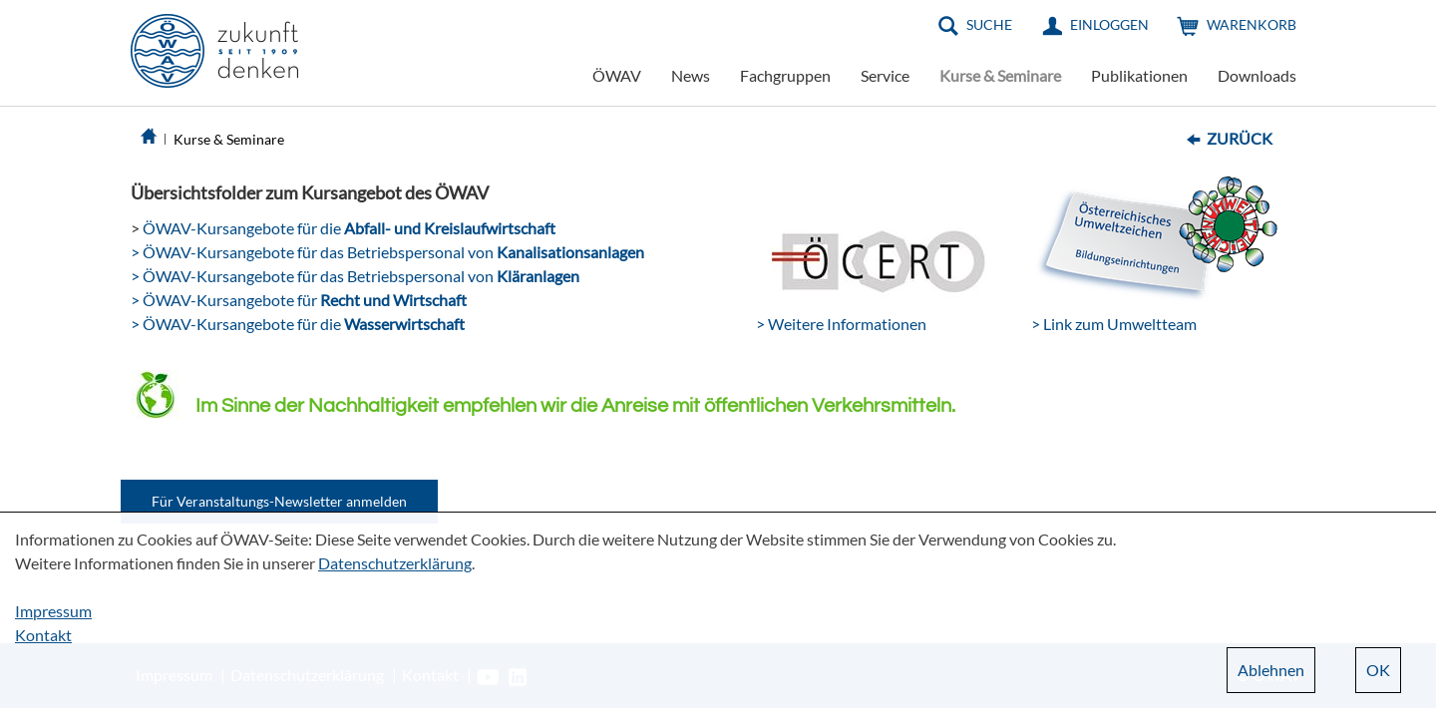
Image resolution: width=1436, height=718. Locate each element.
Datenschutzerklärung (395, 562)
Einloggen (1109, 24)
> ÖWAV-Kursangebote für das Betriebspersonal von (387, 251)
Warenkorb (1251, 24)
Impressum (53, 610)
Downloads (1257, 75)
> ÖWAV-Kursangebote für (299, 299)
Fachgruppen (785, 75)
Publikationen (1139, 75)
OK (1378, 669)
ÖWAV (616, 75)
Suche (989, 24)
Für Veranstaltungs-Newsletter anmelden (279, 501)
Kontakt (43, 634)
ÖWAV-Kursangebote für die (347, 227)
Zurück (1239, 138)
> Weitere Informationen (841, 323)
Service (885, 75)
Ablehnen (1271, 669)
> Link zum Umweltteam (1114, 323)
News (690, 75)
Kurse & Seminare (1000, 75)
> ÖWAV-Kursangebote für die (298, 323)
